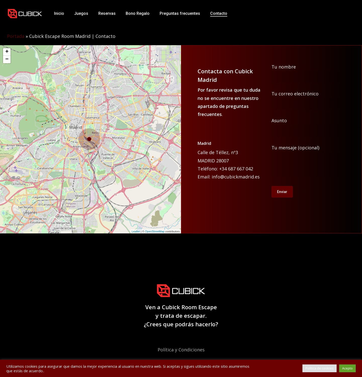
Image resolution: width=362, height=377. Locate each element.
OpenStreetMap (155, 231)
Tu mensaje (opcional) (311, 162)
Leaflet (136, 231)
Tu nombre (311, 73)
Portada (15, 36)
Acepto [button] (347, 368)
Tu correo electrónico (311, 100)
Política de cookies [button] (319, 368)
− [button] (7, 59)
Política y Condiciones (181, 350)
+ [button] (7, 52)
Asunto (311, 127)
